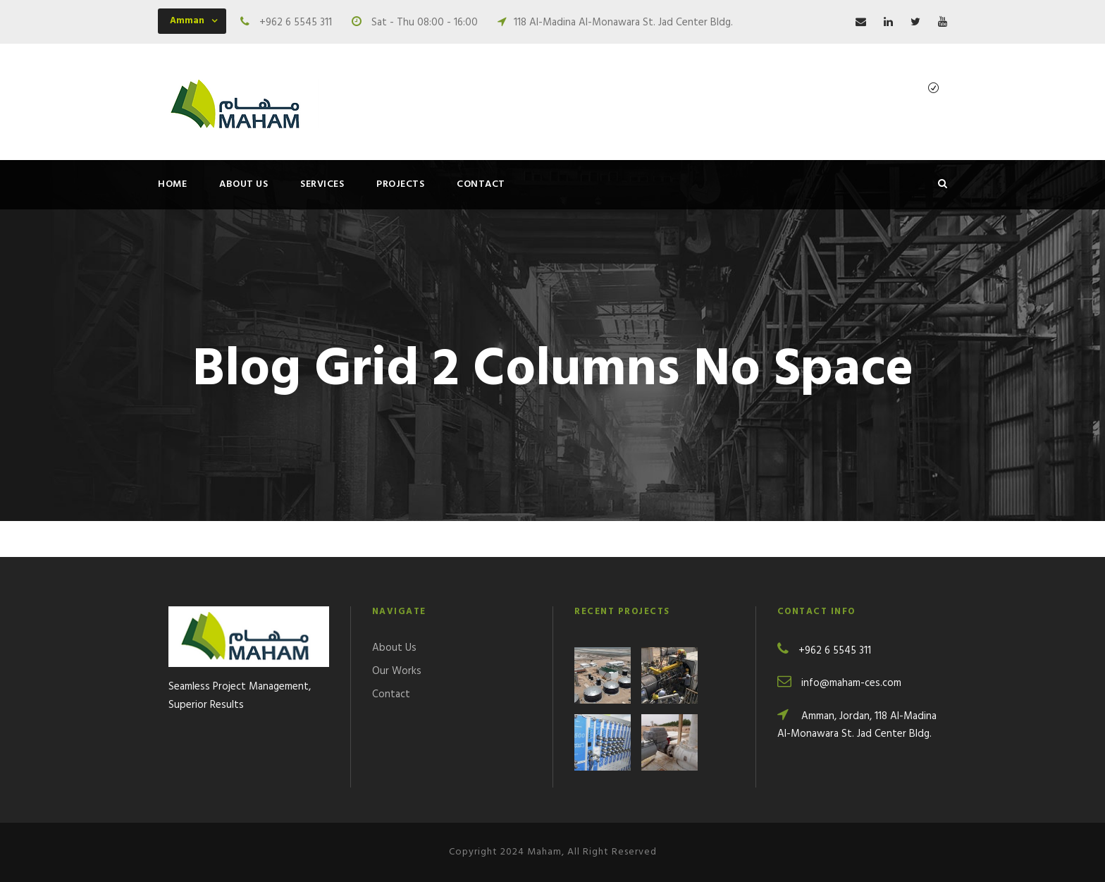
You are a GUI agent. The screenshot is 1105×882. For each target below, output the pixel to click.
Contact (481, 184)
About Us (243, 184)
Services (322, 184)
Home (172, 184)
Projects (400, 184)
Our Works (396, 671)
